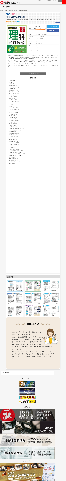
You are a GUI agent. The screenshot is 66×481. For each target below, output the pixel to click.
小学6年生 (12, 13)
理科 (8, 13)
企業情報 (39, 0)
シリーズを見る (53, 26)
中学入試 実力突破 (13, 10)
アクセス (44, 0)
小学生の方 (7, 10)
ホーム (1, 10)
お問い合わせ (54, 0)
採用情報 (49, 0)
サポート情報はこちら (33, 73)
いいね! (58, 22)
